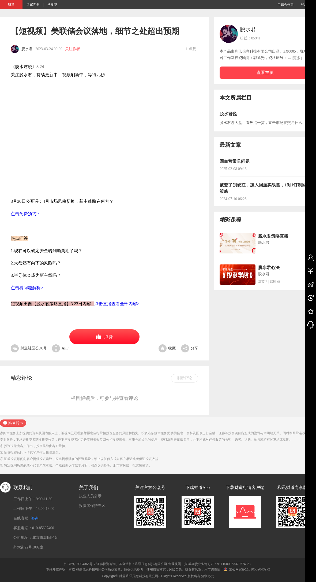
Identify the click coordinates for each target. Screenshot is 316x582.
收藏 (167, 348)
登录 (304, 4)
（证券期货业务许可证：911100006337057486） (217, 564)
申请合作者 (286, 4)
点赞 (104, 336)
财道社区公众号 (29, 348)
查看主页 (265, 72)
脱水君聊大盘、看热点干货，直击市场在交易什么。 (263, 123)
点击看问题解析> (27, 287)
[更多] (297, 58)
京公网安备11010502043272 (249, 569)
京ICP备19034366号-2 (79, 564)
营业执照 (174, 564)
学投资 (52, 4)
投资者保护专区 (92, 506)
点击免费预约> (25, 213)
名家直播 (33, 4)
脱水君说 (228, 114)
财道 (11, 4)
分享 (189, 348)
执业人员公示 (90, 496)
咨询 (35, 518)
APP (60, 348)
